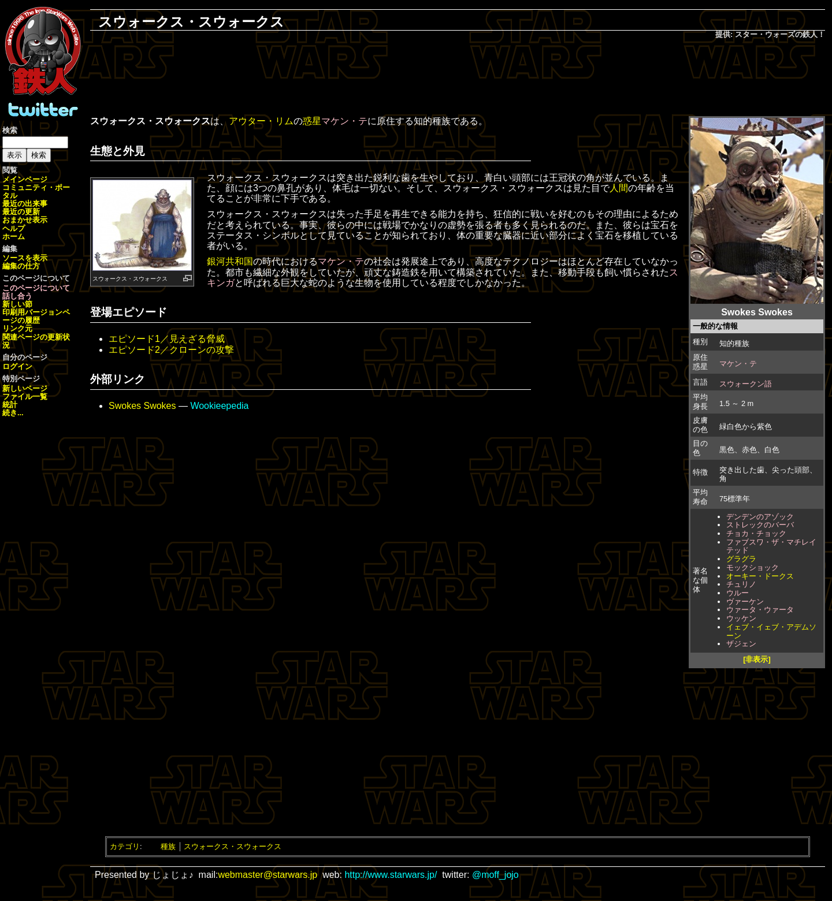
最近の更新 (21, 211)
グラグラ (741, 558)
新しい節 (17, 304)
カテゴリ (125, 846)
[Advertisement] (457, 79)
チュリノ (741, 584)
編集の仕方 (21, 266)
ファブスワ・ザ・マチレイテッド (771, 546)
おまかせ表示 (24, 219)
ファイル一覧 (24, 396)
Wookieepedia (219, 406)
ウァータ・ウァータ (760, 609)
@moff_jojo (495, 875)
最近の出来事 (24, 203)
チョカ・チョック (756, 533)
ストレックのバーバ (760, 524)
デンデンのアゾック (760, 516)
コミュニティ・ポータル (36, 191)
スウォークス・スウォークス (232, 846)
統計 (9, 404)
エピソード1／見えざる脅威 (167, 339)
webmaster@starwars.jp (267, 875)
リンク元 (17, 328)
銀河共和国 (230, 261)
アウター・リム (261, 121)
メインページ (24, 179)
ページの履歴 (36, 316)
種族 (168, 846)
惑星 (312, 121)
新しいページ (24, 388)
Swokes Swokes (142, 406)
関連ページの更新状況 (36, 341)
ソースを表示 (24, 258)
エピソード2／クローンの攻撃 (171, 350)
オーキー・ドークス (760, 576)
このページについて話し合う (36, 292)
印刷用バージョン (32, 312)
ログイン (17, 366)
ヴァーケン (745, 601)
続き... (13, 412)
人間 (619, 188)
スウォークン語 (745, 383)
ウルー (737, 593)
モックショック (752, 567)
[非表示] (757, 659)
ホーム (13, 236)
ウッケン (741, 618)
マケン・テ (738, 363)
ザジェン (741, 643)
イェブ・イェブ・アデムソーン (771, 631)
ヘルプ (13, 228)
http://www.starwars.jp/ (390, 875)
